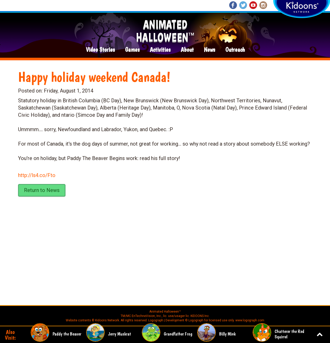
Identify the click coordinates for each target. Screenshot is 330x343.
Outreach (235, 49)
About (187, 49)
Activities (160, 49)
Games (132, 49)
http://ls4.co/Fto (36, 175)
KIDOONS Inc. (200, 316)
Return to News (42, 190)
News (209, 49)
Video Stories (100, 49)
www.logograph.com (249, 320)
